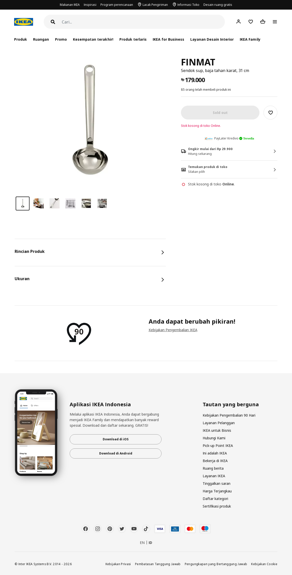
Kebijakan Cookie (264, 564)
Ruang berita (213, 468)
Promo (61, 39)
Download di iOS (115, 439)
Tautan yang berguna (231, 404)
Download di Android (115, 453)
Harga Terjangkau (217, 491)
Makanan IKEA (70, 5)
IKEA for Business (168, 39)
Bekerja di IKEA (215, 460)
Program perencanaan (116, 5)
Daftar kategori (215, 498)
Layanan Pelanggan (219, 422)
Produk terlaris (133, 39)
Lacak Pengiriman (155, 5)
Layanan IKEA (214, 475)
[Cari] (143, 22)
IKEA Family (250, 39)
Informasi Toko (188, 5)
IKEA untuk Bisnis (217, 430)
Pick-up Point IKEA (218, 445)
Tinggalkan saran (216, 483)
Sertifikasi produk (217, 506)
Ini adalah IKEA (215, 453)
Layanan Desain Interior (212, 39)
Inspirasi (90, 5)
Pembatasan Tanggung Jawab (158, 564)
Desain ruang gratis (217, 5)
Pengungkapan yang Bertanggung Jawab (216, 564)
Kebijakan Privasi (118, 564)
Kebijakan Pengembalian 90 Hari (229, 415)
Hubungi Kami (214, 438)
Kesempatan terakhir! (93, 39)
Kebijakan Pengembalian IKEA (173, 329)
